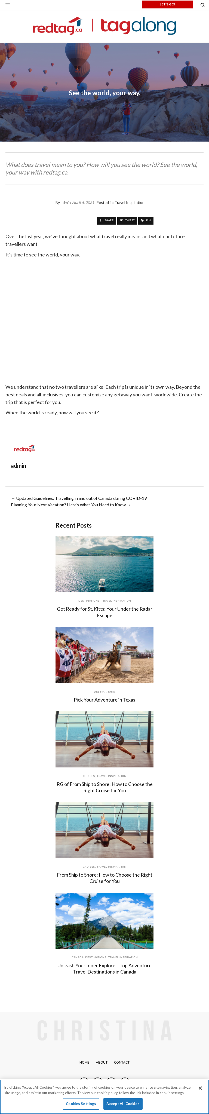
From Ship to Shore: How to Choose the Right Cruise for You (104, 878)
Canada (78, 957)
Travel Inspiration (116, 601)
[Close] (200, 1088)
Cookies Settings (81, 1103)
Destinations (89, 601)
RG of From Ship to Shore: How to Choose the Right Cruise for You (105, 787)
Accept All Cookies (122, 1103)
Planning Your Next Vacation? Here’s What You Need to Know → (71, 504)
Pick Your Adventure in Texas (104, 700)
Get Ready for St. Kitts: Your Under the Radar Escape (104, 612)
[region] (104, 1096)
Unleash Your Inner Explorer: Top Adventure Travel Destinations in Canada (104, 968)
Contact (122, 1062)
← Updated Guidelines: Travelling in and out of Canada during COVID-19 (79, 498)
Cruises (89, 776)
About (101, 1062)
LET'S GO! (167, 4)
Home (84, 1062)
